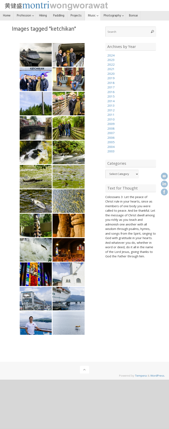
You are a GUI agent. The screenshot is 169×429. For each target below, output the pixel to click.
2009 (111, 124)
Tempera (141, 375)
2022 (111, 64)
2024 (111, 55)
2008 (111, 128)
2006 (111, 137)
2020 (111, 74)
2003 (111, 151)
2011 (111, 115)
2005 (111, 142)
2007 (111, 133)
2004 (111, 147)
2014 (111, 101)
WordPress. (157, 375)
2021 (111, 69)
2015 (111, 96)
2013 (111, 105)
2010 (111, 119)
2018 (111, 83)
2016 (111, 92)
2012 (111, 110)
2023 (111, 60)
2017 (111, 87)
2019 (111, 78)
